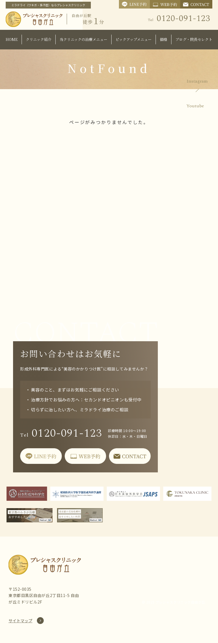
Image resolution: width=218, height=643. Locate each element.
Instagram (197, 81)
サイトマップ (20, 620)
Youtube (195, 105)
